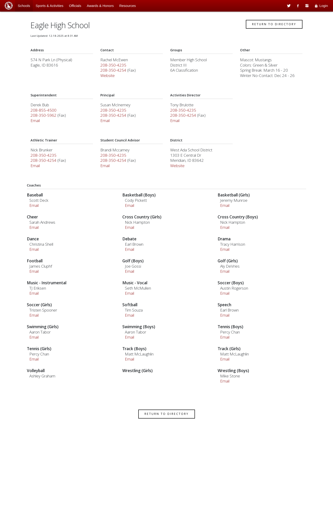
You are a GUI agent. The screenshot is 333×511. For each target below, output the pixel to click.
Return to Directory (270, 32)
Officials (75, 6)
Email (39, 128)
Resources (127, 6)
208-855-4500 (48, 117)
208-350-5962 (48, 122)
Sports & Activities (49, 6)
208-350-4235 (116, 72)
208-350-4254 (116, 77)
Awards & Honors (100, 6)
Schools (24, 6)
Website (110, 83)
